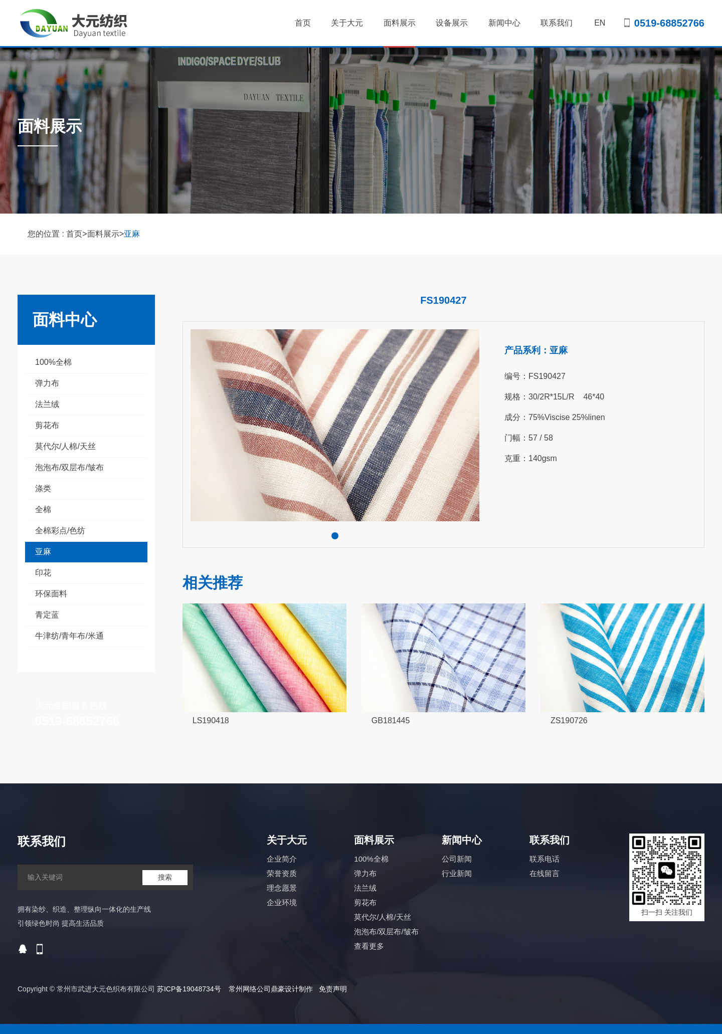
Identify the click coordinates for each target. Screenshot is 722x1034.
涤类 (43, 488)
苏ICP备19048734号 (189, 989)
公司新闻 (457, 859)
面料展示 (400, 33)
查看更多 (369, 946)
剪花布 (47, 425)
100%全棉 (53, 362)
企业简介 (282, 859)
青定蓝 (47, 614)
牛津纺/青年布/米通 (69, 636)
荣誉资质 (282, 873)
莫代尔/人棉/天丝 (65, 446)
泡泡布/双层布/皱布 (69, 467)
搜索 (165, 877)
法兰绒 (47, 404)
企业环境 (282, 902)
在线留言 (544, 873)
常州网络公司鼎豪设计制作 (271, 989)
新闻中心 (504, 23)
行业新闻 (457, 873)
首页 (303, 23)
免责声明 (333, 989)
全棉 (43, 509)
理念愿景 (282, 888)
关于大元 (347, 23)
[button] (334, 535)
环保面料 (51, 593)
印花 (43, 572)
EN (599, 23)
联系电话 (544, 859)
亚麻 (132, 234)
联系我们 (556, 23)
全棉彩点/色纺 (60, 530)
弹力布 (47, 383)
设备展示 (452, 23)
